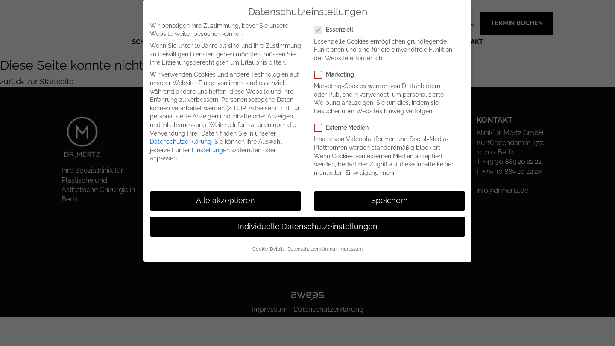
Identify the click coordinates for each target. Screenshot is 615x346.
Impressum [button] (350, 248)
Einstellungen (211, 150)
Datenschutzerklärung (180, 141)
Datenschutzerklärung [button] (311, 248)
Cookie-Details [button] (268, 248)
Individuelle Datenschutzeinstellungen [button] (308, 226)
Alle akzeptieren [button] (225, 200)
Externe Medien (345, 128)
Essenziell (337, 30)
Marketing (337, 75)
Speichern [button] (389, 200)
